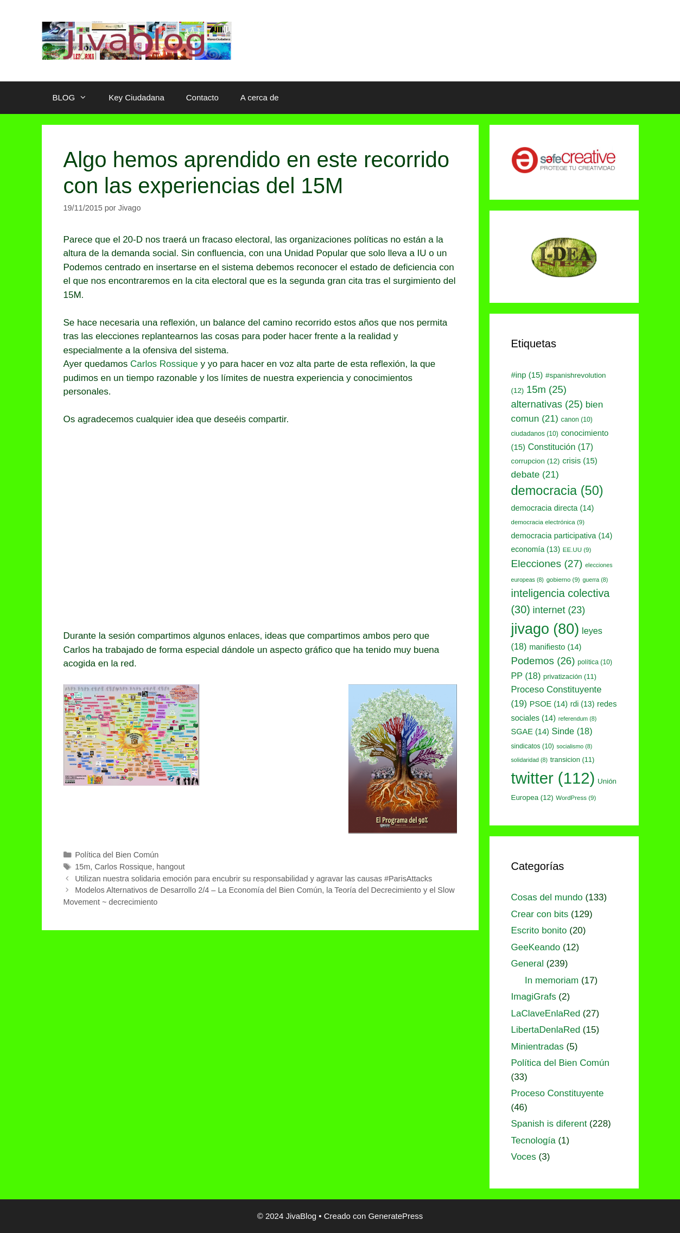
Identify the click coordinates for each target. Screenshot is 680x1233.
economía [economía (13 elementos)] (536, 549)
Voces (523, 1157)
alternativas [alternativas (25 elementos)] (547, 404)
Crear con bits (540, 914)
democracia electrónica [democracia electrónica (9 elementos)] (548, 522)
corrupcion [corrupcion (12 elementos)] (535, 461)
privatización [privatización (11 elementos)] (569, 676)
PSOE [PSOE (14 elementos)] (549, 704)
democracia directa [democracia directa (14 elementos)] (552, 508)
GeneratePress (395, 1216)
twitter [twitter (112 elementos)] (553, 778)
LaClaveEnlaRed (546, 1013)
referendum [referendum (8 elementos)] (577, 718)
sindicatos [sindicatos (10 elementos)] (532, 746)
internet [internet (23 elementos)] (559, 610)
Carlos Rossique (164, 364)
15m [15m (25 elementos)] (546, 389)
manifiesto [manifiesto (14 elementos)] (555, 647)
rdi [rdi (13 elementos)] (582, 704)
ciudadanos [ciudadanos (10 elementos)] (534, 433)
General (527, 963)
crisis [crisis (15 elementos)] (580, 460)
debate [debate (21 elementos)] (535, 474)
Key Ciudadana (136, 97)
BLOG (75, 97)
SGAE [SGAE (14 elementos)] (530, 731)
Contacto (202, 97)
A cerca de (259, 97)
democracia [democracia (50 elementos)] (557, 491)
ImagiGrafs (533, 997)
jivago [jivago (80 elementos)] (545, 629)
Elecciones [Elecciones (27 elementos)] (547, 563)
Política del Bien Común (116, 854)
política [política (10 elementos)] (594, 662)
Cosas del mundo (547, 897)
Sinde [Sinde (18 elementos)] (572, 731)
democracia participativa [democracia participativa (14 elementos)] (562, 535)
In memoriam (552, 980)
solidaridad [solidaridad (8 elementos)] (529, 760)
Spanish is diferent (549, 1123)
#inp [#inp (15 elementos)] (527, 375)
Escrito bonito (539, 930)
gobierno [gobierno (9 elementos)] (563, 579)
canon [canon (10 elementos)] (577, 419)
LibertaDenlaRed (546, 1030)
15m (82, 866)
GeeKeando (536, 947)
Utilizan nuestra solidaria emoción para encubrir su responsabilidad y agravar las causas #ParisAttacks (253, 878)
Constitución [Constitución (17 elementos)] (560, 447)
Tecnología (533, 1140)
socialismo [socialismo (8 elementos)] (575, 746)
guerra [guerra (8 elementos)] (595, 579)
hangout (170, 866)
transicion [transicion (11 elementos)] (572, 759)
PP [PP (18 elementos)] (526, 676)
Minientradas (537, 1046)
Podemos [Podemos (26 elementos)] (543, 660)
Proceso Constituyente (557, 1093)
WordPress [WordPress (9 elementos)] (576, 798)
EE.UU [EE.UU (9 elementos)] (577, 549)
